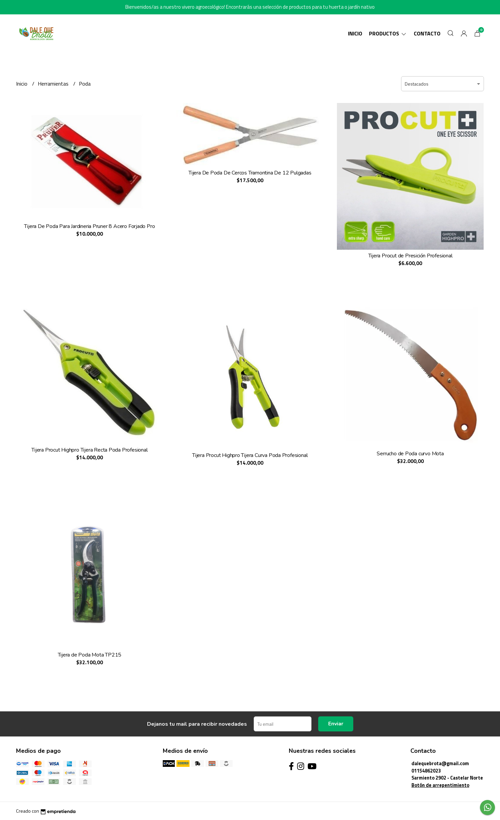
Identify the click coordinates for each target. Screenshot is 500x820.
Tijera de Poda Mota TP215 (90, 655)
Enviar (335, 723)
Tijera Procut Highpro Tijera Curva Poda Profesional (249, 455)
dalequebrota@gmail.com (440, 763)
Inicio (355, 33)
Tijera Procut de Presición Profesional (410, 255)
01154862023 (426, 771)
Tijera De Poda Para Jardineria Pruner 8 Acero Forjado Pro (89, 226)
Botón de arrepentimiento (440, 785)
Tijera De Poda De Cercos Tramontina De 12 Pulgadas (250, 173)
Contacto (427, 33)
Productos (388, 33)
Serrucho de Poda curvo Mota (410, 453)
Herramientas (54, 84)
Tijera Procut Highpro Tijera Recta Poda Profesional (89, 450)
